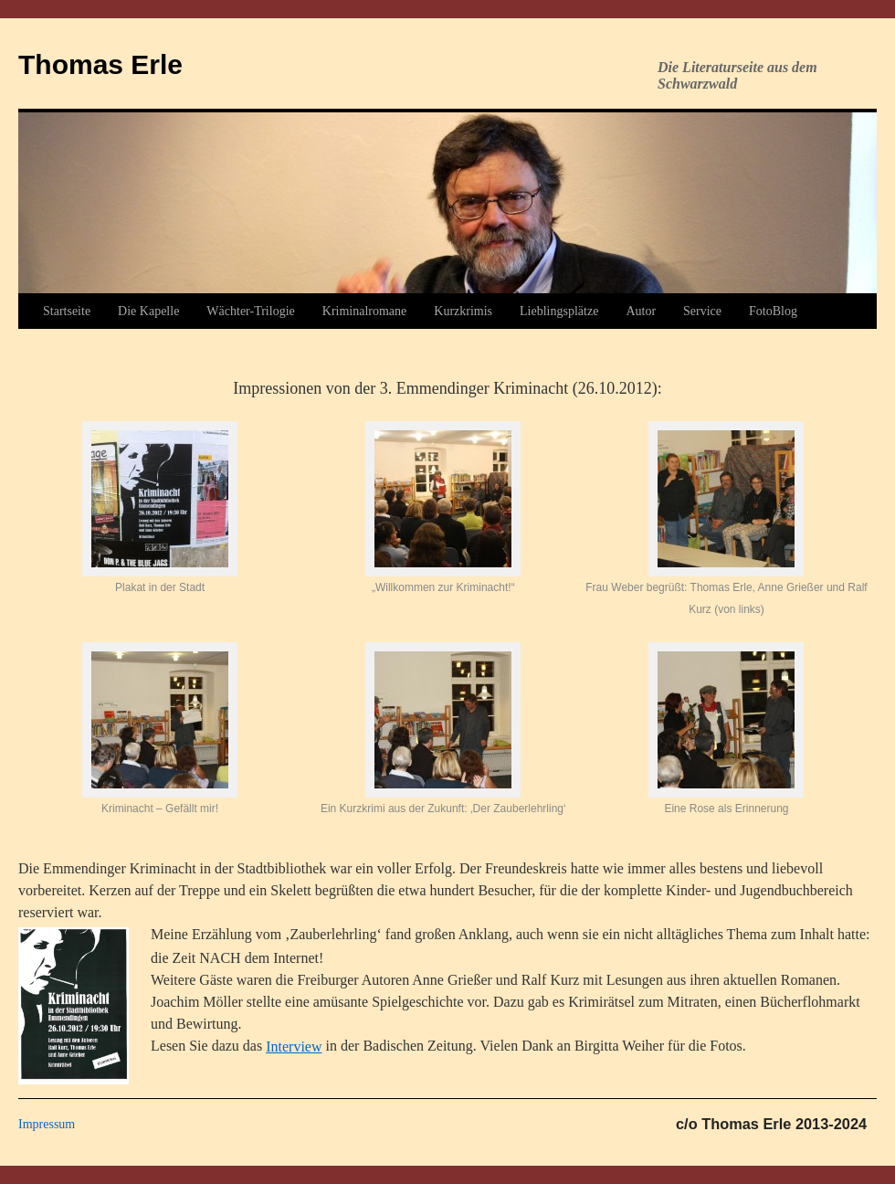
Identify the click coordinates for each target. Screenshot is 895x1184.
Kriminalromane (364, 311)
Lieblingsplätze (559, 311)
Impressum (46, 1124)
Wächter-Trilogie (250, 311)
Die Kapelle (148, 311)
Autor (641, 311)
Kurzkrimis (463, 311)
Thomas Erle (100, 64)
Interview (293, 1046)
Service (702, 311)
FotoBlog (773, 311)
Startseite (66, 311)
